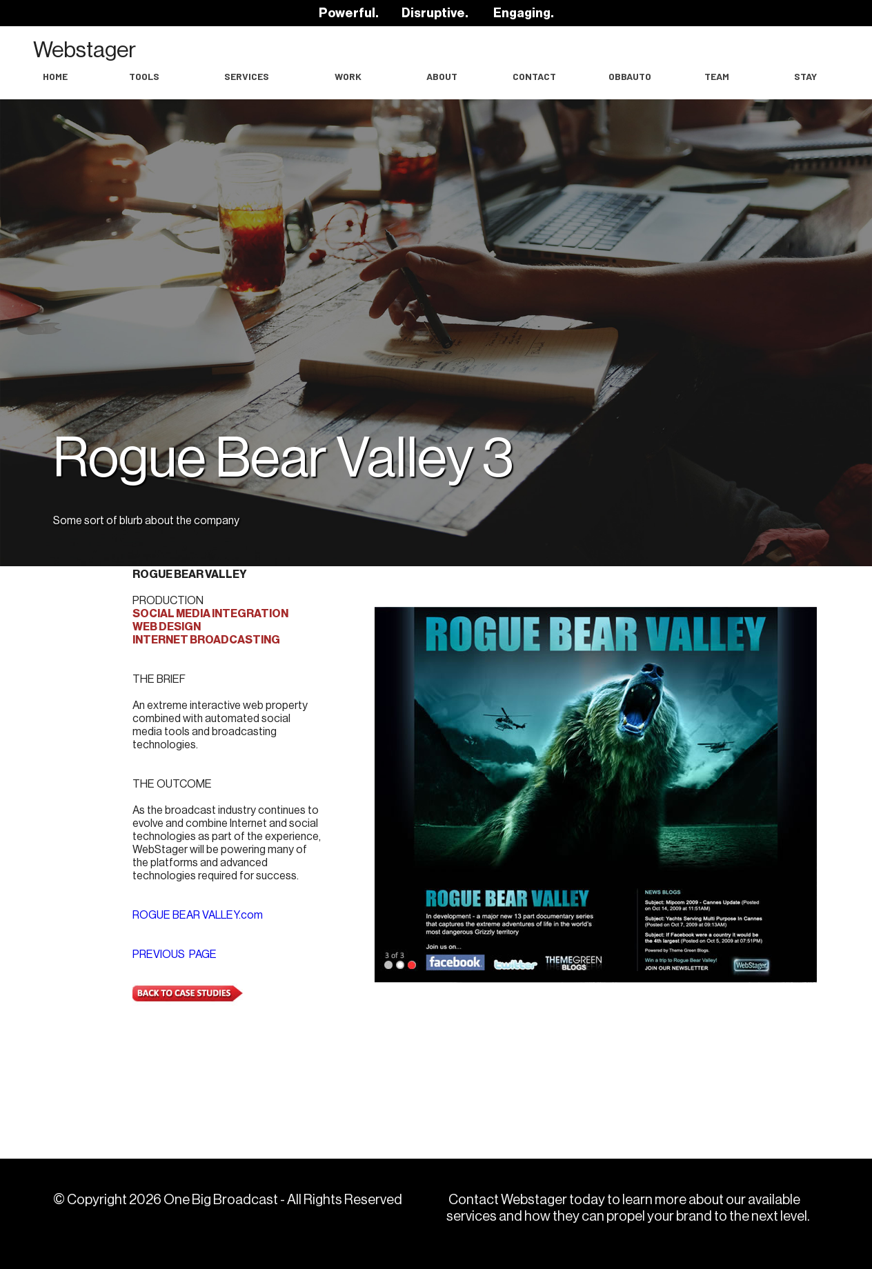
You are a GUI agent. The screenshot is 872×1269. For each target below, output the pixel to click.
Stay (805, 76)
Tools (144, 76)
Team (716, 76)
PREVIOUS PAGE (174, 954)
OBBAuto (629, 76)
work (348, 76)
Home (55, 76)
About (441, 76)
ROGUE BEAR (197, 915)
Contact (534, 76)
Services (246, 76)
